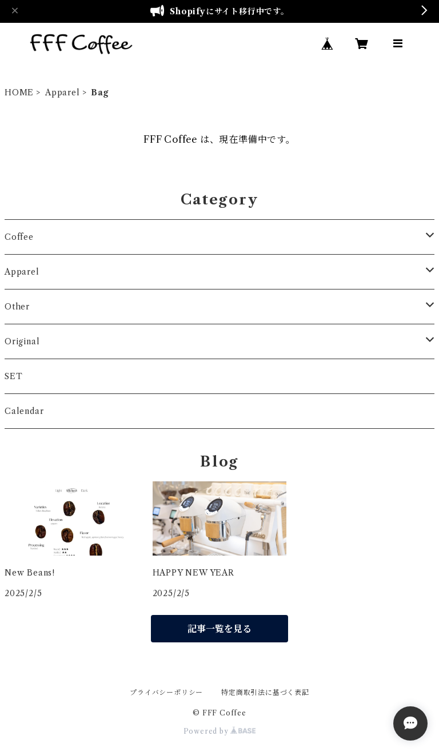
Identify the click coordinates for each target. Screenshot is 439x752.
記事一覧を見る (219, 628)
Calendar (24, 411)
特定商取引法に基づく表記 (265, 692)
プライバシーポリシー (166, 692)
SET (13, 376)
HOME (19, 92)
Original (22, 341)
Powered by (219, 731)
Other (17, 306)
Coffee (19, 237)
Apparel (62, 92)
